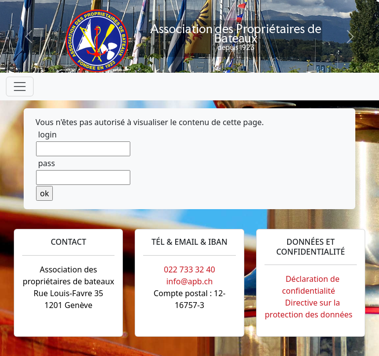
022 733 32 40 (189, 269)
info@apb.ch (189, 281)
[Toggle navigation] (20, 86)
